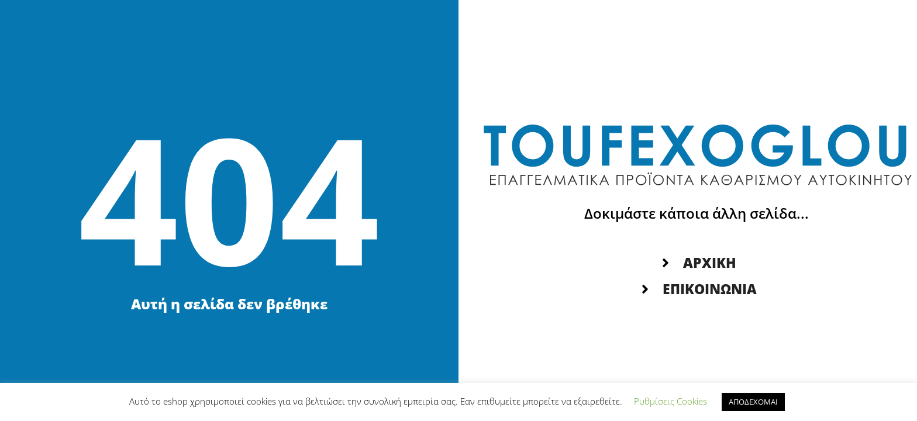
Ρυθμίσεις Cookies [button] (670, 401)
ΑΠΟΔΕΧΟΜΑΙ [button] (753, 401)
